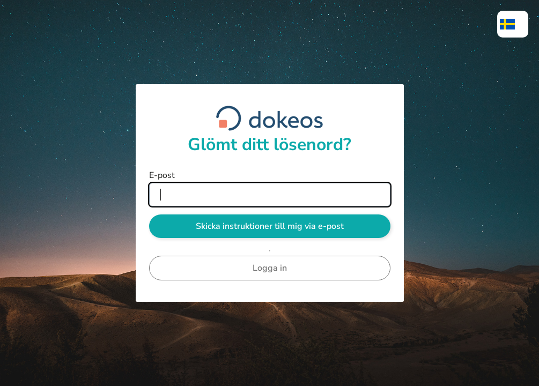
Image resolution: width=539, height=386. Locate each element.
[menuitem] (513, 24)
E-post (162, 175)
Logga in (270, 268)
